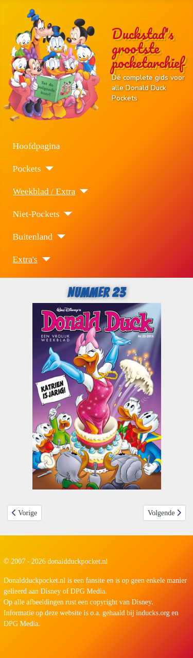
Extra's (25, 259)
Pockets (27, 168)
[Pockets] (47, 168)
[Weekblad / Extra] (81, 191)
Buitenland (32, 236)
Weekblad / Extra (44, 191)
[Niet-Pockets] (65, 214)
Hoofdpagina (36, 146)
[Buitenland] (58, 236)
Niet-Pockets (36, 214)
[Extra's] (44, 259)
